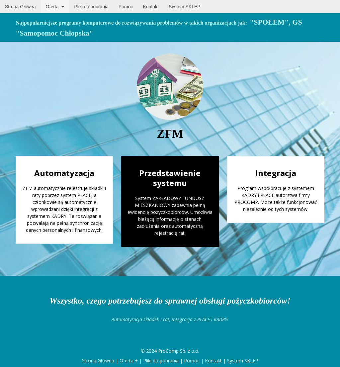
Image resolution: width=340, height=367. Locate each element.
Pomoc (192, 360)
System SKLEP (242, 360)
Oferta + (129, 360)
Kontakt (213, 360)
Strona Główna (98, 360)
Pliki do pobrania (161, 360)
